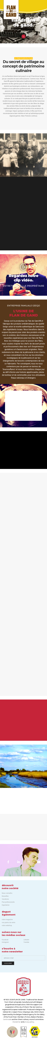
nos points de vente (8, 922)
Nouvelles (5, 896)
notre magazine (7, 919)
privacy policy (29, 1022)
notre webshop (7, 925)
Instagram (5, 942)
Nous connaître (7, 893)
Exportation (5, 905)
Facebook (5, 940)
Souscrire (8, 963)
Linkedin (26, 940)
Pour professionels (8, 902)
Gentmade (7, 1019)
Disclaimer (17, 1022)
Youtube (26, 942)
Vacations (5, 899)
